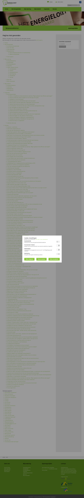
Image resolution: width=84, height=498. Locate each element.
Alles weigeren (29, 259)
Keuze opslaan (41, 259)
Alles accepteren (54, 259)
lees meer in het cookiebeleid (41, 239)
